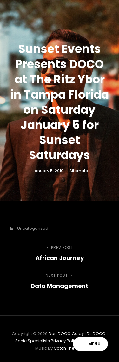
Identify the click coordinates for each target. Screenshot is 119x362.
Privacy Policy (65, 341)
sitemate (78, 171)
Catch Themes (69, 348)
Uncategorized (32, 228)
